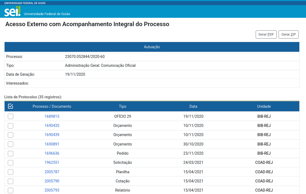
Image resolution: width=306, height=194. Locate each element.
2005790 (51, 181)
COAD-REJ (264, 162)
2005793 (51, 190)
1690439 (51, 135)
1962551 (51, 162)
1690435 (51, 125)
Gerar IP (289, 34)
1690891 (51, 144)
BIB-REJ (263, 116)
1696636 (51, 153)
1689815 (51, 116)
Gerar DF (266, 34)
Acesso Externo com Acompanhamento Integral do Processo (87, 23)
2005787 (51, 172)
